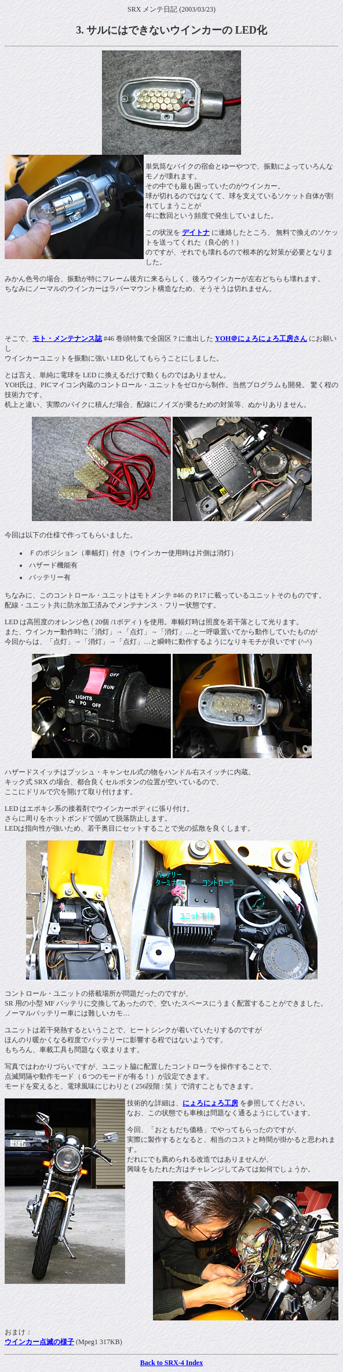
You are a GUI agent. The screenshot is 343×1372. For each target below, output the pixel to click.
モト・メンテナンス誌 (67, 338)
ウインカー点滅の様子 (39, 1342)
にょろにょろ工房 (210, 1103)
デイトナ (196, 232)
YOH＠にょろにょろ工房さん (261, 338)
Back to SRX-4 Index (171, 1363)
